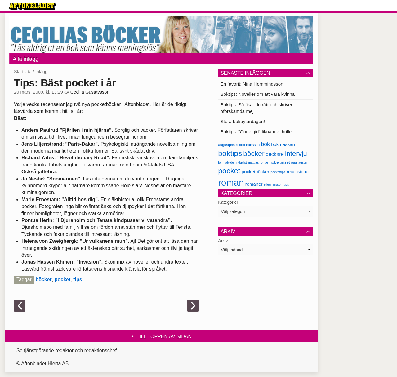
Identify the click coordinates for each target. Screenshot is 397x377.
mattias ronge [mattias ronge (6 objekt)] (258, 162)
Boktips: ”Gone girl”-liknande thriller (257, 131)
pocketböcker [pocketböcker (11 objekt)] (255, 171)
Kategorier (228, 202)
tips (77, 279)
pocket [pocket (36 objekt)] (229, 170)
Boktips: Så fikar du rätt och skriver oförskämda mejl (256, 108)
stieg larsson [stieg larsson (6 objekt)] (273, 184)
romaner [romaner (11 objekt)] (254, 184)
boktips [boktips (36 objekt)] (230, 153)
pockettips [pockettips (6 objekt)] (277, 172)
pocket (63, 279)
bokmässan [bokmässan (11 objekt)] (283, 144)
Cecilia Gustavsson (89, 92)
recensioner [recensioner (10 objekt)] (298, 171)
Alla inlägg (25, 59)
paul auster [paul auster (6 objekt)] (299, 162)
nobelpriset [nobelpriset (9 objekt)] (280, 162)
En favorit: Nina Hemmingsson (252, 83)
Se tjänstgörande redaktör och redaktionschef (66, 350)
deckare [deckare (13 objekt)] (275, 154)
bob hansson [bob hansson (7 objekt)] (249, 145)
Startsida (23, 71)
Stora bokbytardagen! (243, 121)
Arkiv (223, 240)
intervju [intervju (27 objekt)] (296, 153)
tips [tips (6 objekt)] (286, 184)
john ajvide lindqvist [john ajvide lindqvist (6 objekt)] (232, 162)
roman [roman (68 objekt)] (231, 182)
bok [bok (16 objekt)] (265, 144)
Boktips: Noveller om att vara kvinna (258, 94)
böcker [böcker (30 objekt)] (253, 153)
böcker (43, 279)
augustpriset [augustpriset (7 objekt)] (228, 145)
